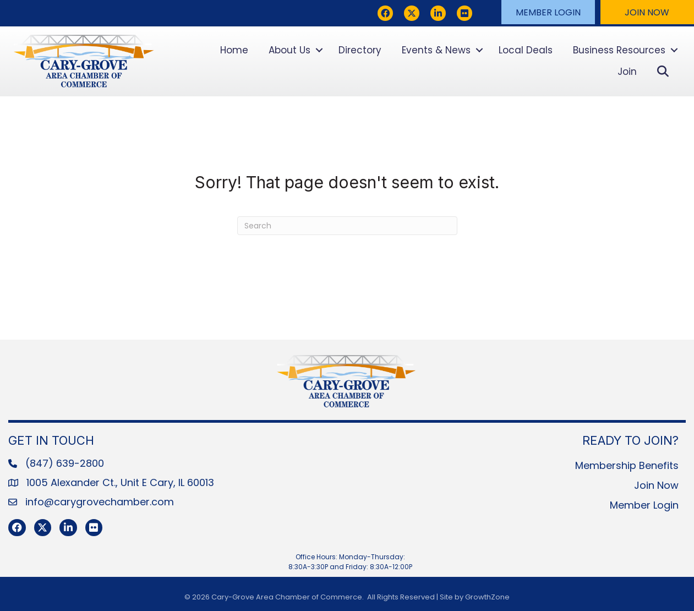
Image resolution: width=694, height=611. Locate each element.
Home (234, 50)
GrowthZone (487, 597)
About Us (289, 50)
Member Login (644, 505)
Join (627, 71)
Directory (359, 50)
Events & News (436, 50)
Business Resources (619, 50)
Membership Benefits (627, 465)
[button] (548, 12)
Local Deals (526, 50)
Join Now (656, 485)
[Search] (347, 225)
